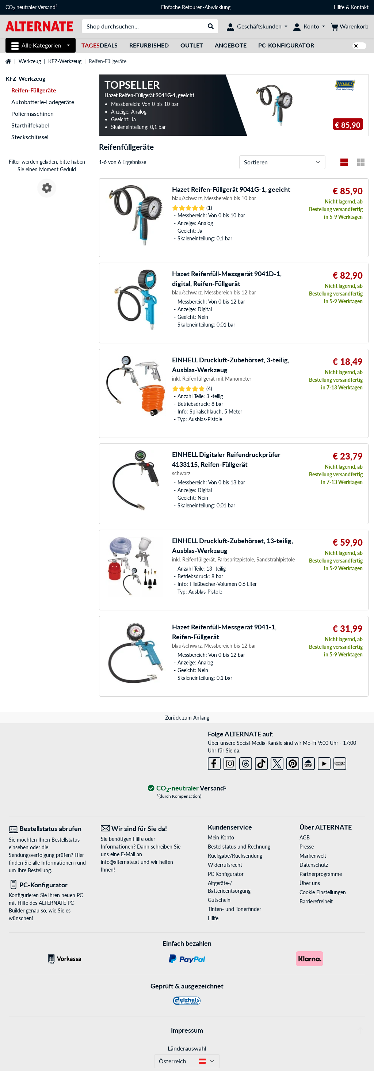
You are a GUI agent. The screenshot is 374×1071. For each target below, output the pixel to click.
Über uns (309, 883)
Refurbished (149, 45)
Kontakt (360, 7)
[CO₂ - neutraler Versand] (187, 788)
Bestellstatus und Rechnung (239, 846)
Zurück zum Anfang (187, 717)
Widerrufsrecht (225, 865)
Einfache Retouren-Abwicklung (195, 7)
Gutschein (219, 900)
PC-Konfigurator (286, 45)
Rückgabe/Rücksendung (235, 856)
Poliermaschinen (32, 113)
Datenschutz (313, 865)
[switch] (359, 45)
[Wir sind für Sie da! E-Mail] (141, 829)
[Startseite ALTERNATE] (39, 26)
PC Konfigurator (226, 874)
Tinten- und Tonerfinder (234, 909)
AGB (304, 837)
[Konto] (309, 26)
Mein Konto (221, 837)
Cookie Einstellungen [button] (322, 892)
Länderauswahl (187, 1048)
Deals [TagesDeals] (99, 45)
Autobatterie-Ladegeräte (42, 101)
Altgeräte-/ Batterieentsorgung (229, 887)
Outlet (191, 45)
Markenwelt (312, 856)
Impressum (187, 1030)
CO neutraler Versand (31, 7)
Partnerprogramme (320, 874)
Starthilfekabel (30, 125)
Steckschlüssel (30, 136)
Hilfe (339, 7)
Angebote (231, 45)
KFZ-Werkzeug (64, 61)
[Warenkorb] (350, 26)
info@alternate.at (120, 862)
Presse (306, 846)
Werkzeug (30, 61)
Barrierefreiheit (316, 901)
